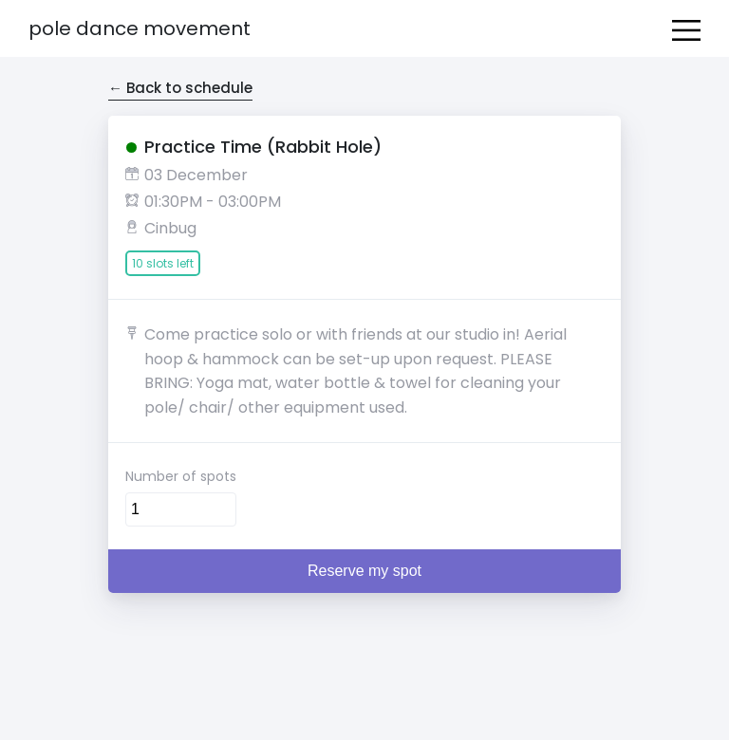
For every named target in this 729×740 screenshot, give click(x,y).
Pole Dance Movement (139, 28)
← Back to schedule (180, 88)
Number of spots (180, 476)
